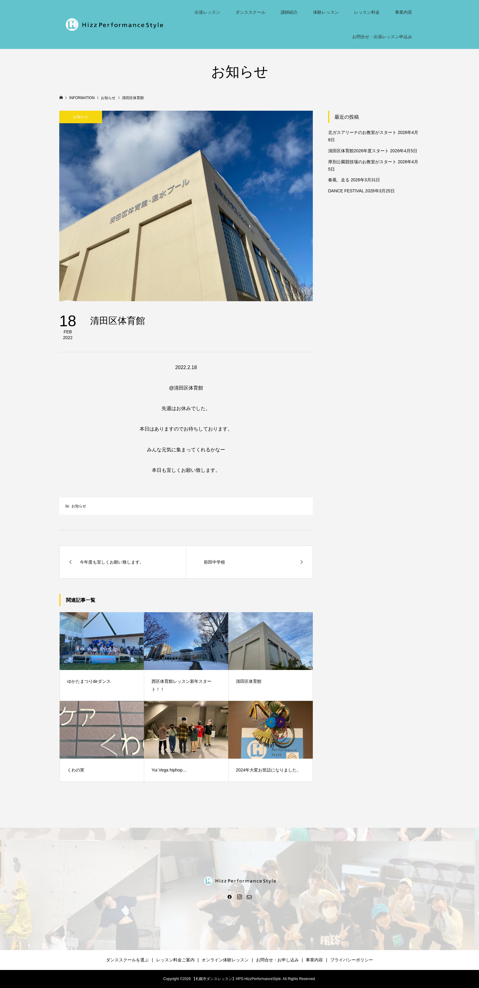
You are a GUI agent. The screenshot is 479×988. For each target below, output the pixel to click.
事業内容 (403, 12)
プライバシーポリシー (351, 959)
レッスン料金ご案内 (175, 959)
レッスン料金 (367, 12)
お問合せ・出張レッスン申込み (382, 36)
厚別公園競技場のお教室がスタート (362, 161)
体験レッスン (326, 12)
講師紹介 (289, 12)
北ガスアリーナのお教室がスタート (362, 132)
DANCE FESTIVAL (346, 190)
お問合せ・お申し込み (277, 959)
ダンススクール (250, 12)
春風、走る (338, 179)
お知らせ (80, 117)
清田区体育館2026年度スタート (358, 150)
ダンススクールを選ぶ (127, 959)
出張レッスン (207, 12)
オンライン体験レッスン (225, 959)
